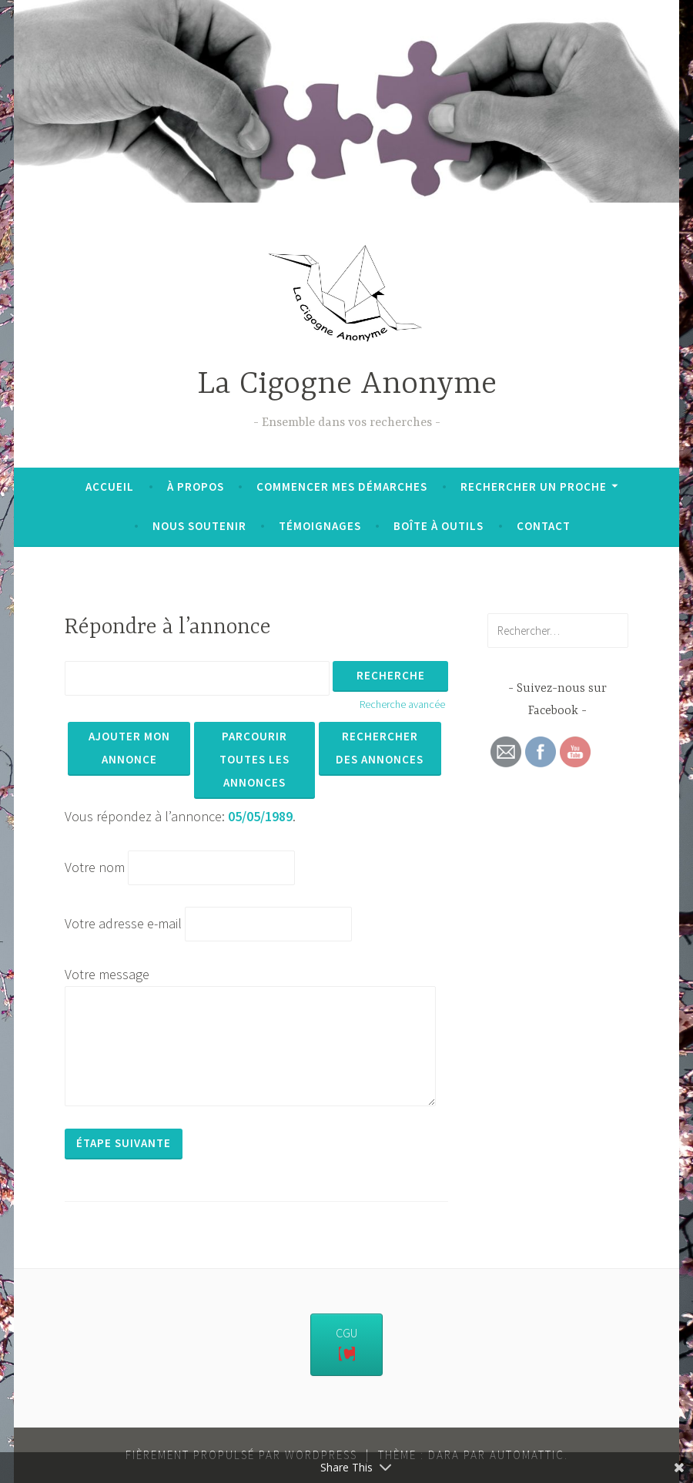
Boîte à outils (438, 525)
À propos (195, 486)
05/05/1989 (260, 816)
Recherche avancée (402, 704)
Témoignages (320, 525)
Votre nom (95, 867)
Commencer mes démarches (341, 486)
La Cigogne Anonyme (347, 385)
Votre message (107, 974)
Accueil (109, 486)
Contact (544, 525)
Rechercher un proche (533, 486)
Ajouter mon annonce (129, 748)
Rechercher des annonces (380, 748)
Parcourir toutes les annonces (254, 759)
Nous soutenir (199, 525)
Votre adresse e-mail (123, 923)
